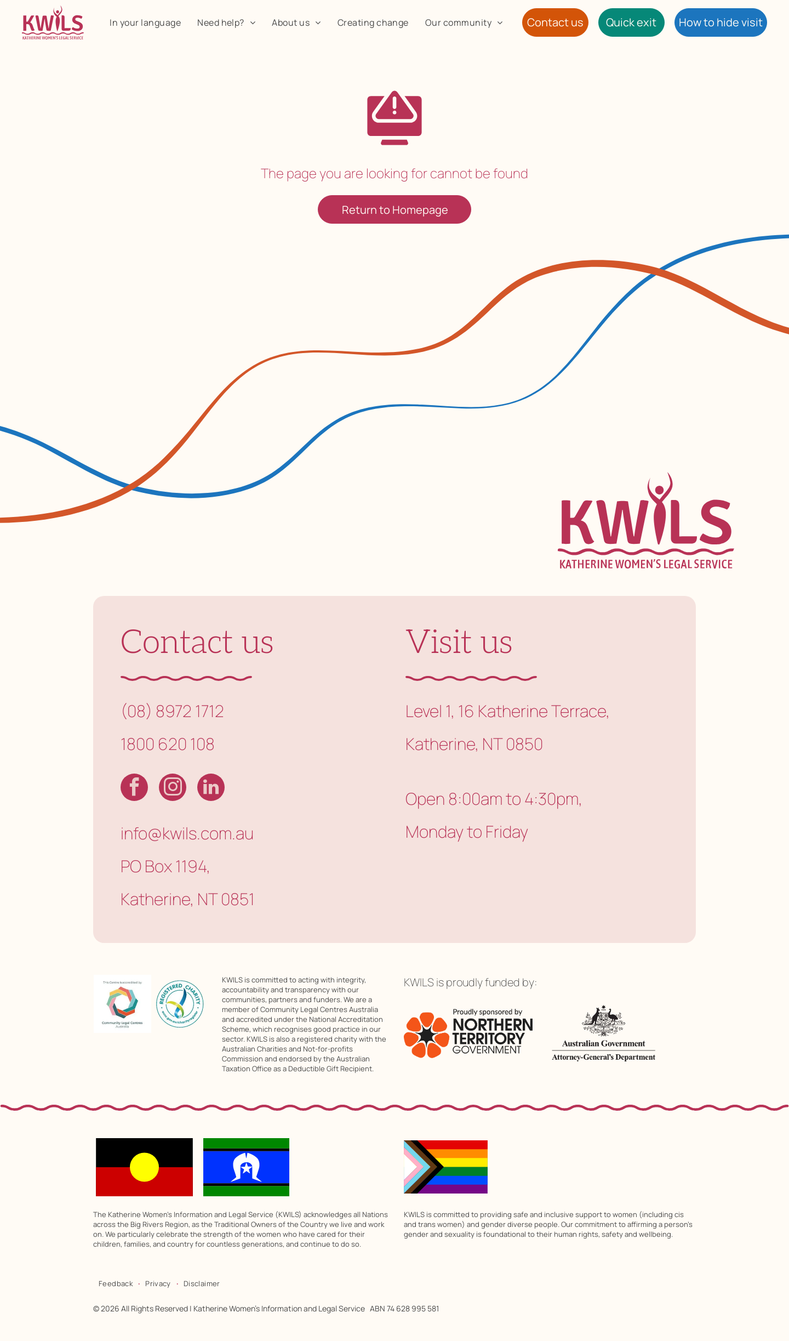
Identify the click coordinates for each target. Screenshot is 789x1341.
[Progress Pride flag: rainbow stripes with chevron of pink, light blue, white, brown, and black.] (446, 1167)
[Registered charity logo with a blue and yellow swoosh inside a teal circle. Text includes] (181, 1004)
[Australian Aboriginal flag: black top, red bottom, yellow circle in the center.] (144, 1167)
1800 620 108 (168, 743)
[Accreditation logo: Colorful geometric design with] (122, 1004)
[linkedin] (211, 789)
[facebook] (134, 789)
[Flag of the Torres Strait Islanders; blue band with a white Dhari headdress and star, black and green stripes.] (246, 1167)
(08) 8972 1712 (172, 711)
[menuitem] (145, 22)
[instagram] (172, 789)
